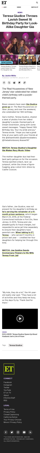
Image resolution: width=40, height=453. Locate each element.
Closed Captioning (11, 414)
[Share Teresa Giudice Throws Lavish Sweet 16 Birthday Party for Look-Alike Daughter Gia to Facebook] (4, 83)
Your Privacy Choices (12, 419)
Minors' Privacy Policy (13, 422)
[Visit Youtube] (24, 432)
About (6, 395)
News (20, 12)
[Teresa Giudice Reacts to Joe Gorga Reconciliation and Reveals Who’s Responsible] (27, 63)
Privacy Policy (9, 412)
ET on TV (7, 392)
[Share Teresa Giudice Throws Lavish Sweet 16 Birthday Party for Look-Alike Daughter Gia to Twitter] (9, 83)
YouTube (7, 390)
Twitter (6, 387)
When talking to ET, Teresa (18, 234)
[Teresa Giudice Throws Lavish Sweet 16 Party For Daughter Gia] (9, 63)
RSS (5, 400)
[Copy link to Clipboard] (24, 83)
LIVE (5, 7)
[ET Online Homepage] (5, 2)
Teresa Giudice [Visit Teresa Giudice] (15, 345)
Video (19, 7)
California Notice (10, 417)
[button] (20, 318)
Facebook (8, 382)
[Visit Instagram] (18, 432)
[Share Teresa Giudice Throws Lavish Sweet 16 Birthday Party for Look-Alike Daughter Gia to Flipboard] (19, 83)
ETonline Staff (9, 398)
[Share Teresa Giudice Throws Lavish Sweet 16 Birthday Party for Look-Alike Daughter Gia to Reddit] (14, 83)
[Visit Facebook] (6, 432)
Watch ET (34, 7)
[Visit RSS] (30, 432)
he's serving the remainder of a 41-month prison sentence (18, 213)
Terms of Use (9, 409)
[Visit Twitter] (12, 432)
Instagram (8, 385)
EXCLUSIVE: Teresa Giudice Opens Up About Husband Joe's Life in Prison (19, 335)
